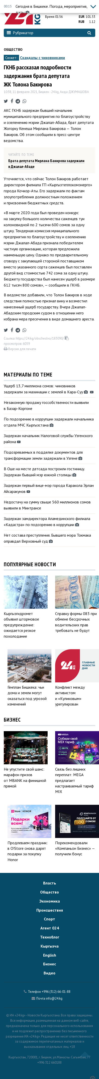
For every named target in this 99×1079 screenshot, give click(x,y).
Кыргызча (50, 946)
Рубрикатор (20, 32)
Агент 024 (49, 927)
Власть (49, 882)
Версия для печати (20, 349)
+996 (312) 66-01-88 (56, 992)
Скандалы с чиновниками (42, 57)
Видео (49, 972)
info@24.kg (54, 998)
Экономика (49, 901)
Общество (13, 49)
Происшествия (49, 910)
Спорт (49, 918)
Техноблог (49, 937)
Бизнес (49, 963)
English (49, 955)
